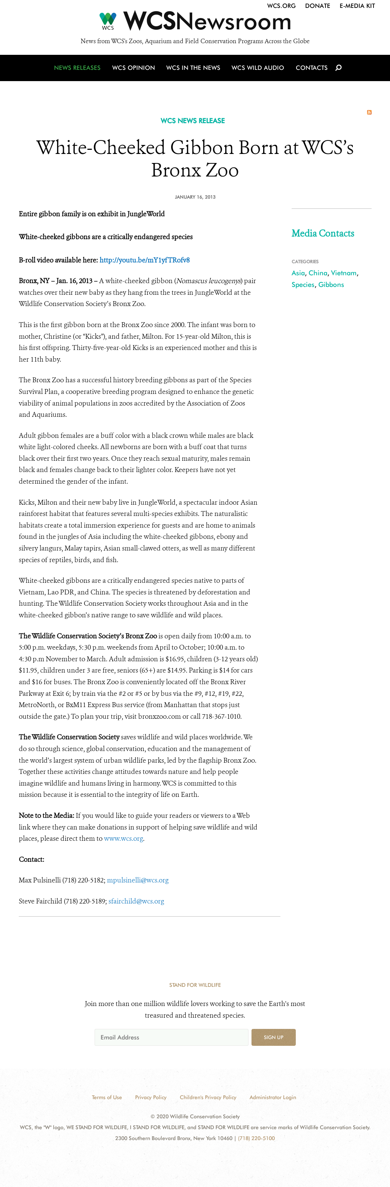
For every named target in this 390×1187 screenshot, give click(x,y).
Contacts (311, 68)
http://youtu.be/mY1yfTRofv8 (144, 260)
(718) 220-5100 (256, 1138)
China (318, 273)
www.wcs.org (123, 838)
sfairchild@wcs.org (136, 901)
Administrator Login (273, 1097)
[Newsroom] (195, 23)
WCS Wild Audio (258, 68)
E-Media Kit (357, 5)
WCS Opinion (134, 68)
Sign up (273, 1037)
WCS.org (281, 5)
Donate (317, 5)
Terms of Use (107, 1097)
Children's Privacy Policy (208, 1097)
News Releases (79, 68)
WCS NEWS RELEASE (193, 121)
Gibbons (331, 284)
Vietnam (344, 273)
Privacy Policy (151, 1097)
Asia (298, 273)
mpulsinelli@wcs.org (138, 880)
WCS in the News (194, 68)
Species (303, 284)
